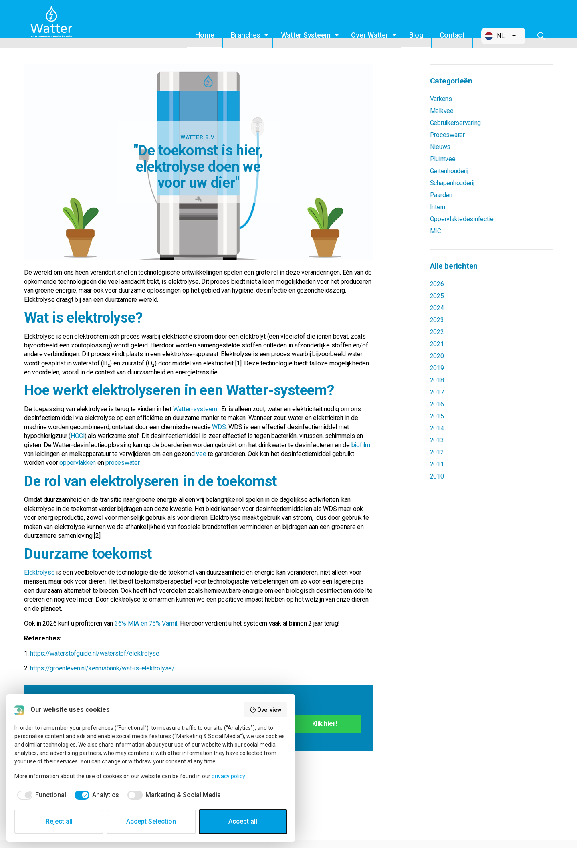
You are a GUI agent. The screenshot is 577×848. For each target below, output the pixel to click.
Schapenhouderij (452, 183)
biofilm (360, 445)
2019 (437, 368)
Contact (452, 35)
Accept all (242, 821)
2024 (437, 308)
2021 (437, 344)
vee (201, 454)
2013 (437, 440)
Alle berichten (454, 266)
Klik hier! (324, 723)
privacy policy (228, 776)
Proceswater (447, 135)
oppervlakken (77, 462)
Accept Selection (151, 821)
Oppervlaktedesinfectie (462, 219)
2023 (437, 320)
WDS (219, 427)
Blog (416, 35)
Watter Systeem (306, 35)
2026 (437, 284)
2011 (437, 464)
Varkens (441, 99)
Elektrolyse (39, 572)
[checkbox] (40, 795)
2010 (437, 476)
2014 (437, 428)
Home (204, 35)
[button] (503, 36)
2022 (437, 332)
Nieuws (440, 147)
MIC (435, 231)
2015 (437, 416)
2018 (437, 380)
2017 (437, 392)
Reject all (59, 821)
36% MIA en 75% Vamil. (146, 623)
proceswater (122, 462)
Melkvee (442, 111)
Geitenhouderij (449, 171)
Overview (266, 709)
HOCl (78, 436)
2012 (437, 452)
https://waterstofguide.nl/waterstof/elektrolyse (94, 653)
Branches (245, 35)
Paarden (441, 195)
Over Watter (369, 35)
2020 (437, 356)
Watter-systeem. (196, 409)
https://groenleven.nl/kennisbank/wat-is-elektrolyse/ (102, 668)
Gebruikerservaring (455, 123)
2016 (437, 404)
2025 (437, 296)
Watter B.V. (53, 24)
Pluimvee (443, 159)
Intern (438, 207)
